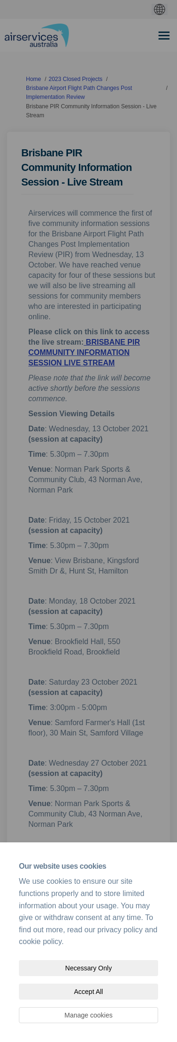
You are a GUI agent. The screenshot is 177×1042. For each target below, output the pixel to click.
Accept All (88, 991)
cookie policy (40, 941)
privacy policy (120, 930)
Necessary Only (88, 968)
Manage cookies (89, 1015)
